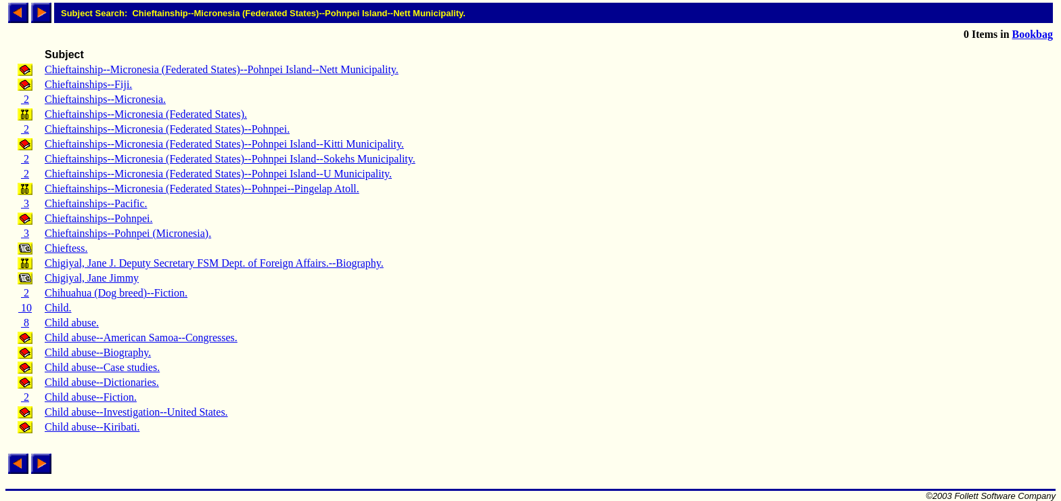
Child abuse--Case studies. (102, 367)
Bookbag (1032, 34)
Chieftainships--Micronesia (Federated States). (146, 114)
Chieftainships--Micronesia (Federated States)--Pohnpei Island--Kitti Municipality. (224, 144)
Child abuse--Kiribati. (92, 427)
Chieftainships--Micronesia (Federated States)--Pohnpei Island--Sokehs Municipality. (230, 159)
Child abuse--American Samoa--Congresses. (141, 337)
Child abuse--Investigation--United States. (136, 412)
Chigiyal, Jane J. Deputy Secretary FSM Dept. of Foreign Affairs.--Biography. (214, 263)
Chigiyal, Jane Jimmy (92, 278)
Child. (58, 307)
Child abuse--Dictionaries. (102, 382)
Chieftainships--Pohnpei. (99, 218)
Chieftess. (66, 248)
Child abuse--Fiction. (91, 397)
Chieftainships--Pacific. (96, 203)
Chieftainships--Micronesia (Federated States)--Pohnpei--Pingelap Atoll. (202, 188)
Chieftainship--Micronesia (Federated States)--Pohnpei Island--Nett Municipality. (222, 69)
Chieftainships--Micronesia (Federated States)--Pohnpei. (167, 129)
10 (25, 307)
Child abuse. (72, 322)
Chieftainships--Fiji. (88, 84)
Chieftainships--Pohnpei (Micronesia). (128, 233)
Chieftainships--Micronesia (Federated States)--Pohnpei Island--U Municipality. (218, 173)
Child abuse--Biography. (98, 352)
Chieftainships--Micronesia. (105, 99)
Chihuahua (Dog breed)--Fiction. (116, 293)
